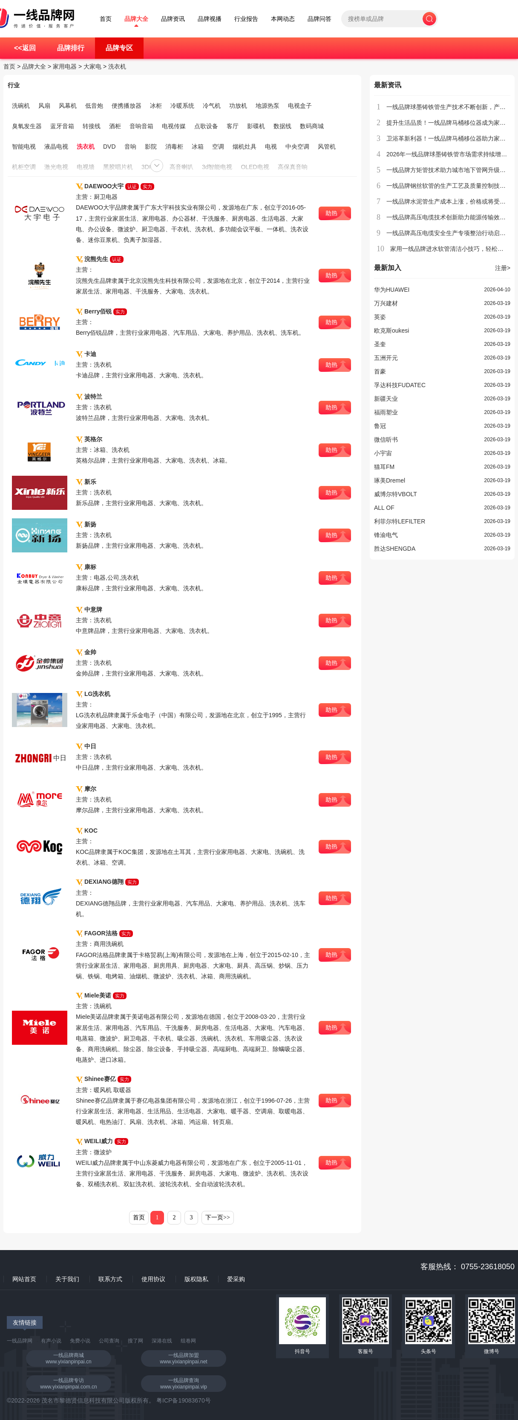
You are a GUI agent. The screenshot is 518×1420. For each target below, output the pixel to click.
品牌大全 (136, 19)
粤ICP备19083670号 (183, 1400)
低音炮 (94, 105)
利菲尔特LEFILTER (399, 521)
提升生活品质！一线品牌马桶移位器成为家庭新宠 (452, 122)
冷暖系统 (182, 105)
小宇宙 (383, 453)
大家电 (92, 66)
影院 (151, 146)
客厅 (233, 126)
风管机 (327, 146)
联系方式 (110, 1279)
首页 (106, 19)
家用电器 (65, 66)
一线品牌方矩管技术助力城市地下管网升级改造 (449, 170)
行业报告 (246, 19)
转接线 (92, 126)
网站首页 (24, 1279)
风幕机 (68, 105)
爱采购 (236, 1279)
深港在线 (162, 1341)
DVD (109, 146)
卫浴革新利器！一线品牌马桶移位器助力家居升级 (452, 138)
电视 (271, 146)
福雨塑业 (386, 412)
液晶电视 (56, 146)
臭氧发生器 (27, 126)
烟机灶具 (244, 146)
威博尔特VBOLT (395, 494)
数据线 (282, 126)
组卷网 (188, 1341)
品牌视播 (210, 19)
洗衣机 (117, 66)
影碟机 (256, 126)
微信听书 (386, 439)
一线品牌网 (19, 1341)
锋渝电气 (386, 535)
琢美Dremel (389, 480)
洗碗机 (21, 105)
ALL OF (384, 507)
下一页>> (217, 1217)
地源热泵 (267, 105)
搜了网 (135, 1341)
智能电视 (24, 146)
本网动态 (283, 19)
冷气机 (212, 105)
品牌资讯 (173, 19)
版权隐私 (196, 1279)
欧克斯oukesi (391, 330)
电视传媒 (174, 126)
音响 (130, 146)
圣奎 (380, 344)
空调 (218, 146)
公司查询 (109, 1341)
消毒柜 (174, 146)
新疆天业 (386, 398)
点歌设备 (206, 126)
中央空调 (297, 146)
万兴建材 (386, 303)
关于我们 (67, 1279)
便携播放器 (126, 105)
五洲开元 (386, 357)
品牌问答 (319, 19)
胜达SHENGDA (394, 548)
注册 (502, 267)
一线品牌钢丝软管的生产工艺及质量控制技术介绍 (452, 185)
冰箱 (198, 146)
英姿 (380, 316)
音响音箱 (141, 126)
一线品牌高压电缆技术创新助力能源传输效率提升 (452, 217)
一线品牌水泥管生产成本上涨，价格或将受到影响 (452, 201)
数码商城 (312, 126)
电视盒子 (300, 105)
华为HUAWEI (391, 289)
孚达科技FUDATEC (400, 385)
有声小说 (51, 1341)
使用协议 (153, 1279)
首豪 (380, 371)
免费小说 (80, 1341)
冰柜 (156, 105)
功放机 (238, 105)
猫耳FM (384, 466)
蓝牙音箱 (62, 126)
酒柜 (115, 126)
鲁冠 (380, 426)
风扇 (44, 105)
